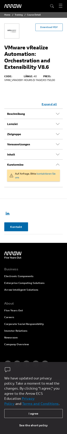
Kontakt (16, 227)
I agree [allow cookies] (33, 413)
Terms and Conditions (40, 403)
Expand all (49, 104)
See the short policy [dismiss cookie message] (33, 425)
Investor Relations (15, 330)
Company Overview (16, 344)
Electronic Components (19, 276)
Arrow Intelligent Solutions (21, 289)
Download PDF (49, 27)
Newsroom (11, 337)
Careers (9, 317)
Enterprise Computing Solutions (24, 283)
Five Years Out (13, 310)
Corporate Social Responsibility (24, 324)
